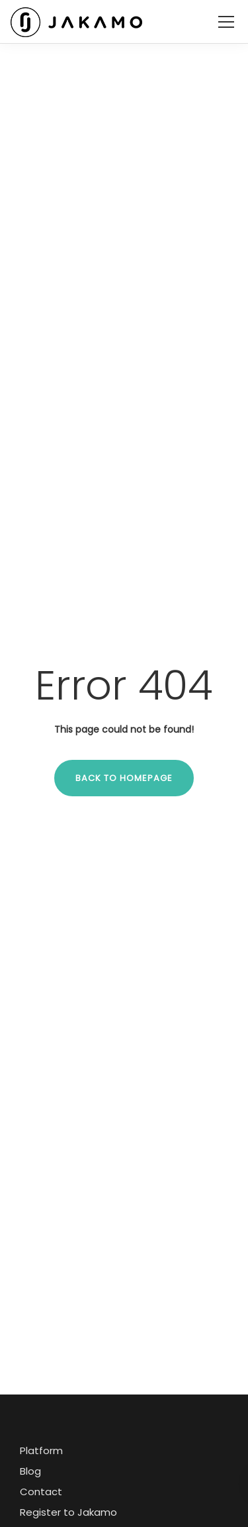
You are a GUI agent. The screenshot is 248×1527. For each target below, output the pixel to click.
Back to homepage (124, 778)
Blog (30, 1471)
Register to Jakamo (68, 1512)
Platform (41, 1450)
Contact (41, 1492)
